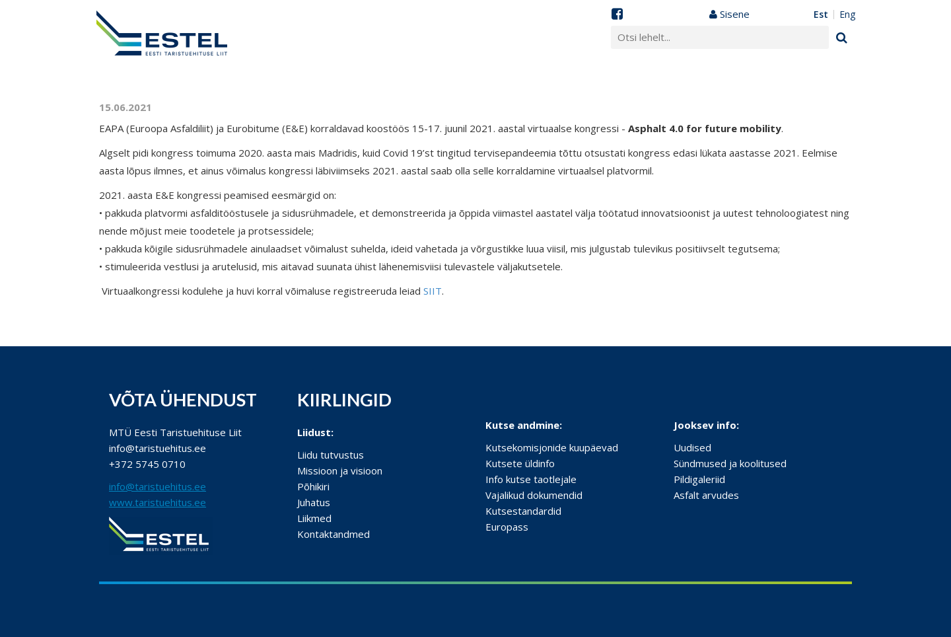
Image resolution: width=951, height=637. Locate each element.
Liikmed (314, 518)
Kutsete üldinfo (520, 463)
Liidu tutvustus (330, 454)
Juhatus (313, 502)
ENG (847, 14)
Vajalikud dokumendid (533, 495)
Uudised (692, 447)
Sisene (729, 13)
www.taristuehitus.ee (157, 502)
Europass (506, 526)
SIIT (432, 290)
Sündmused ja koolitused (730, 463)
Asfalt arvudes (706, 495)
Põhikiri (313, 486)
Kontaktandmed (333, 534)
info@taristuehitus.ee (157, 486)
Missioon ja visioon (339, 470)
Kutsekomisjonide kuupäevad (551, 447)
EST (821, 14)
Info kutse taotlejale (531, 479)
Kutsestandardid (523, 510)
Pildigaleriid (699, 479)
